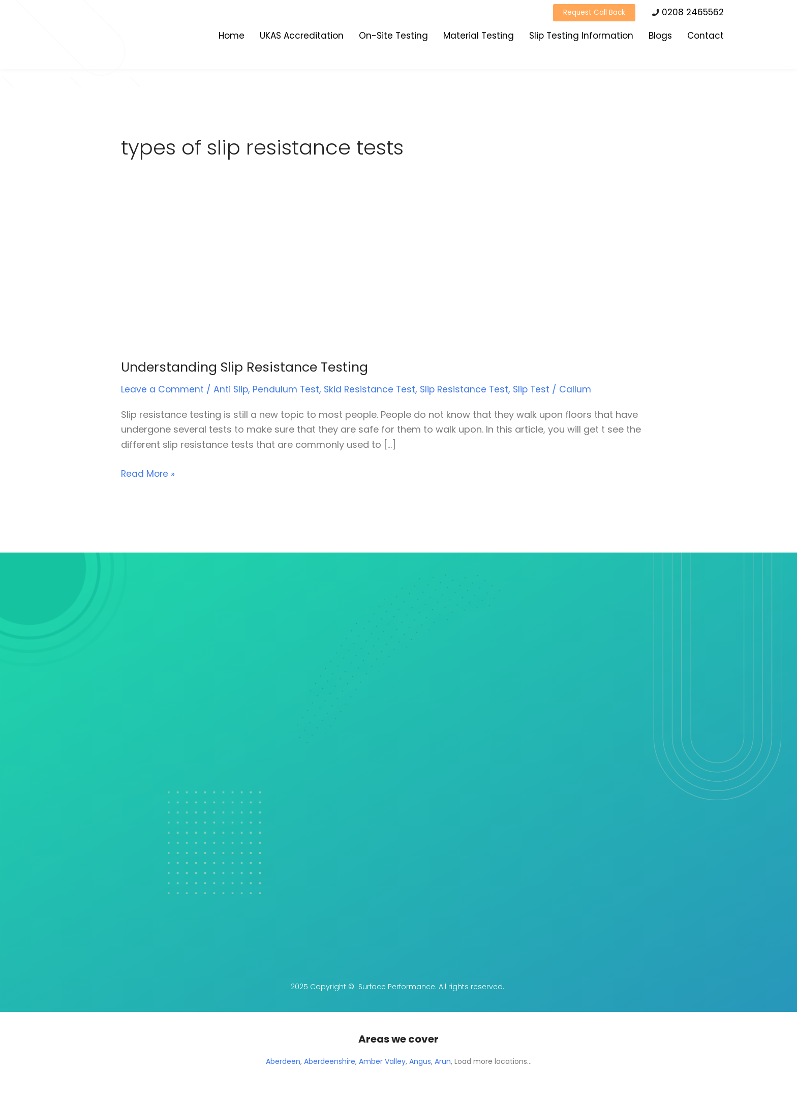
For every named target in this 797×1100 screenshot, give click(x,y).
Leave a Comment (162, 389)
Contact (705, 37)
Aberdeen (283, 1061)
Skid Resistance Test (372, 389)
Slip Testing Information (581, 37)
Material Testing (478, 37)
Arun (443, 1061)
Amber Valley (382, 1061)
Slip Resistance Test (468, 389)
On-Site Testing (393, 37)
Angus (420, 1061)
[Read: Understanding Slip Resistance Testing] (225, 280)
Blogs (660, 37)
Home (231, 37)
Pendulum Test (287, 389)
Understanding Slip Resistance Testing (247, 367)
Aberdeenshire (329, 1061)
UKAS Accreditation (302, 37)
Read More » (148, 473)
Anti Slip (232, 389)
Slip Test (537, 389)
